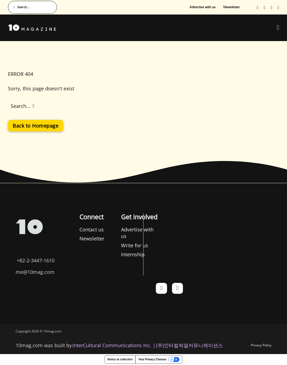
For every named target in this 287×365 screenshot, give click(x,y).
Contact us (91, 229)
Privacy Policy (261, 345)
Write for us (134, 245)
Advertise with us (203, 7)
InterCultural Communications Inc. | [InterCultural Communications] (114, 345)
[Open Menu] (278, 27)
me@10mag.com (35, 272)
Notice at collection (120, 359)
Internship (133, 254)
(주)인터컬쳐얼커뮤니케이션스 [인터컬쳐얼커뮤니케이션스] (189, 345)
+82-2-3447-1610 (35, 260)
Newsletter (231, 7)
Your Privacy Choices (152, 359)
